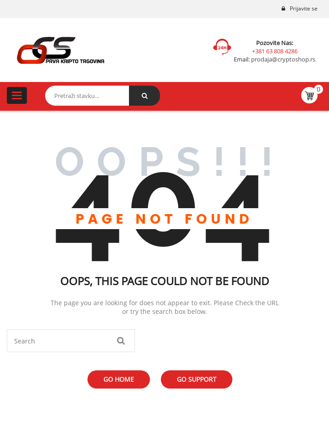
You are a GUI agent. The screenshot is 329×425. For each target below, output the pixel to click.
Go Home (118, 379)
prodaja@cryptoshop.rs (282, 59)
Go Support (196, 379)
